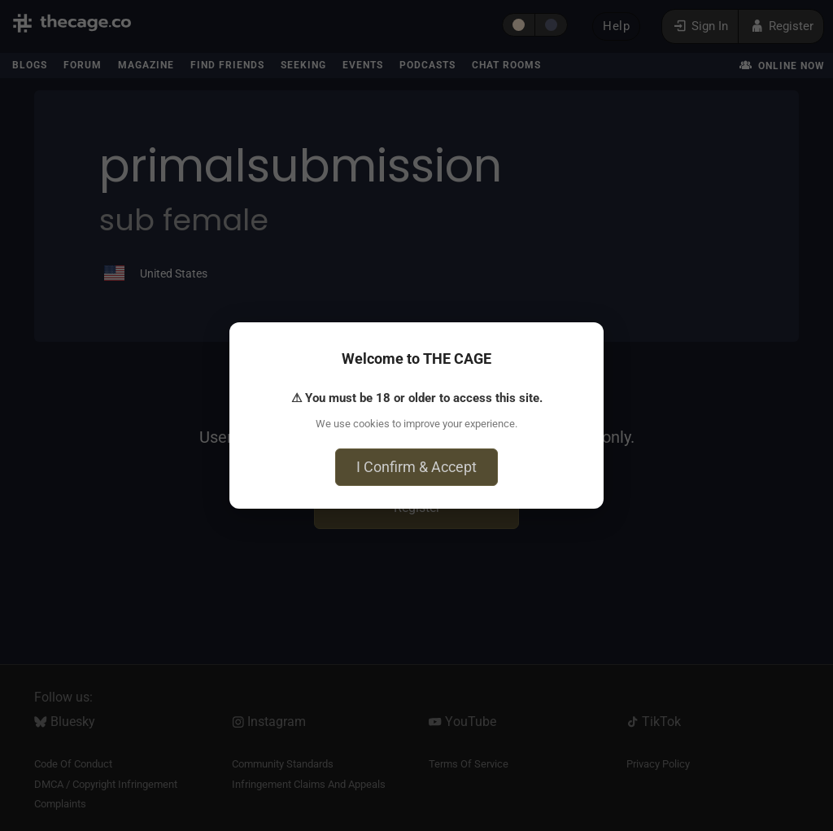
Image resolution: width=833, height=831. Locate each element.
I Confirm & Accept (416, 466)
